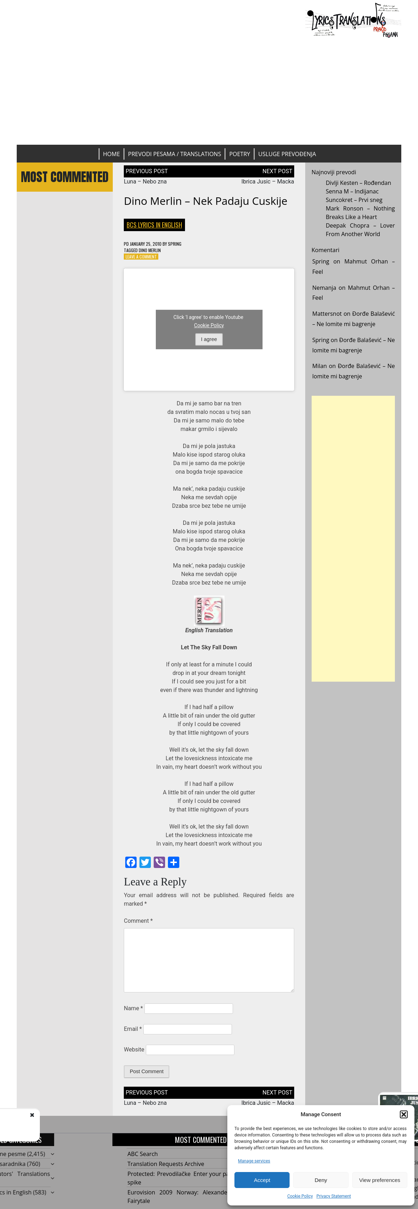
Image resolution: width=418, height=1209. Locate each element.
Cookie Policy (300, 1196)
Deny (320, 1180)
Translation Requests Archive (165, 1164)
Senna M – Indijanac (352, 191)
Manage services (254, 1161)
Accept (262, 1180)
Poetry (239, 154)
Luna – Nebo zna (145, 181)
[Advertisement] (209, 91)
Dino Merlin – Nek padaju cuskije (205, 200)
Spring (174, 244)
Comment (138, 920)
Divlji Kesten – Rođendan (358, 183)
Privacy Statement (333, 1196)
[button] (403, 1114)
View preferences (380, 1180)
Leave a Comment (141, 257)
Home (111, 154)
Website (134, 1049)
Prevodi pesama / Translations (174, 154)
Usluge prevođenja (287, 154)
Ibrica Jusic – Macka (268, 181)
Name (133, 1008)
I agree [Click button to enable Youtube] (209, 339)
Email (133, 1029)
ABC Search (142, 1154)
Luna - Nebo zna (70, 1122)
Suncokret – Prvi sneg (354, 200)
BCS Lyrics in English (154, 224)
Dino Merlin (150, 250)
